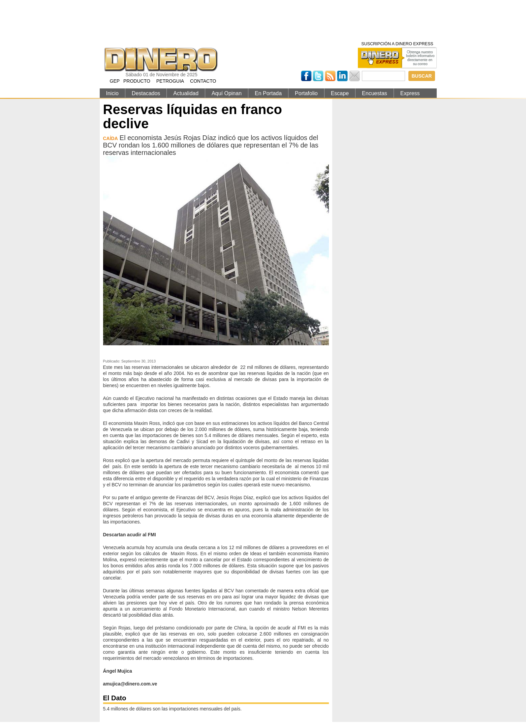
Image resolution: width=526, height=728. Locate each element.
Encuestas (374, 93)
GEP (115, 81)
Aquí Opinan (227, 93)
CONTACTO (203, 81)
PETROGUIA (170, 81)
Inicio (112, 93)
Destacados (146, 93)
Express (410, 93)
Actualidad (185, 93)
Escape (340, 93)
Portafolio (306, 93)
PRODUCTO (136, 81)
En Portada (268, 93)
